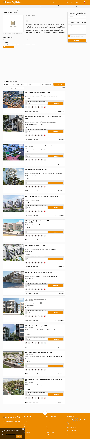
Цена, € (30, 84)
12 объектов (33, 17)
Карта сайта (27, 432)
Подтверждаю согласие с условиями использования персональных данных (77, 36)
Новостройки (49, 419)
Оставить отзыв (8, 47)
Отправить (55, 103)
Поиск (59, 84)
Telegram (84, 22)
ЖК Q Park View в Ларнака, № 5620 (36, 326)
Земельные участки (50, 432)
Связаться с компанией (32, 111)
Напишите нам (72, 427)
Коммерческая (49, 430)
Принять (19, 436)
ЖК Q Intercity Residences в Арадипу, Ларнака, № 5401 (42, 196)
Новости (26, 428)
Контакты (26, 430)
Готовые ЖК (48, 422)
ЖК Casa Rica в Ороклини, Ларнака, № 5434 (38, 272)
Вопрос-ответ (27, 426)
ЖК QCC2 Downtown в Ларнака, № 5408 (37, 92)
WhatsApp (72, 22)
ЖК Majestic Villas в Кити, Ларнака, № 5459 (38, 352)
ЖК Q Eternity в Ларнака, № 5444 (35, 245)
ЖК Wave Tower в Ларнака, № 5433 (36, 169)
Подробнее (27, 98)
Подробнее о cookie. (10, 434)
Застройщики (27, 421)
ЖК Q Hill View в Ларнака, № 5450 (35, 299)
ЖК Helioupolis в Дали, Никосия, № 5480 (37, 221)
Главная (26, 419)
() (67, 2)
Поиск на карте (27, 424)
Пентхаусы (48, 426)
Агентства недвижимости (30, 422)
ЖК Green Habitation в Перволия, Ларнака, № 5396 (40, 145)
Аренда (47, 434)
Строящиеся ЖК (49, 421)
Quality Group (61, 111)
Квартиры (48, 424)
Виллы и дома (49, 428)
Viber (78, 22)
